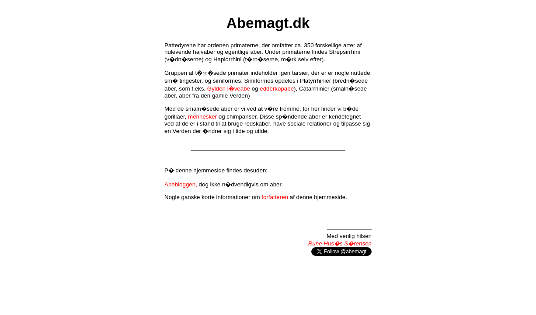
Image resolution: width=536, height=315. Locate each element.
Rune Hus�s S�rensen (340, 243)
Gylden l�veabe (228, 88)
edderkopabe (277, 88)
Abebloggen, (180, 184)
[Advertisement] (268, 281)
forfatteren (274, 197)
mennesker (202, 116)
